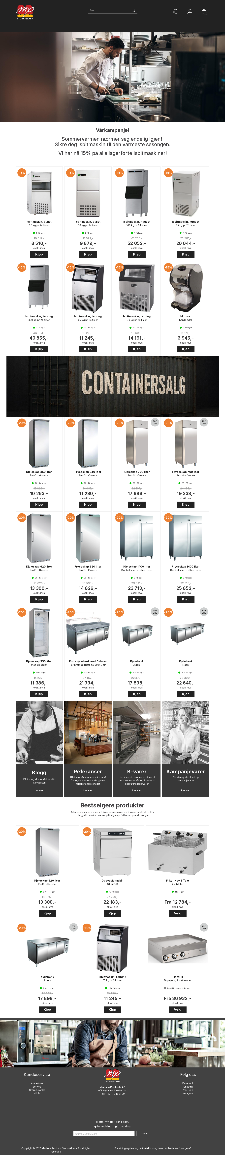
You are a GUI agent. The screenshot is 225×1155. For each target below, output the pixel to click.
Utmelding (124, 1126)
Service (37, 1086)
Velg (178, 913)
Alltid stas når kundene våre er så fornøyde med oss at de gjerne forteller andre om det (88, 780)
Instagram (188, 1093)
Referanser (88, 772)
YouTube (188, 1090)
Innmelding (104, 1126)
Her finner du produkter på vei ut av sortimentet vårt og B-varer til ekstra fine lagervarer (137, 780)
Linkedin (188, 1086)
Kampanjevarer (185, 772)
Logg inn (189, 12)
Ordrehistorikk (37, 1090)
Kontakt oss (37, 1083)
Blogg (39, 773)
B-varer (137, 772)
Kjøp (39, 254)
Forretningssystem (124, 1148)
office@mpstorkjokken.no (112, 1090)
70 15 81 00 (118, 1093)
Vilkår (37, 1093)
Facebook (188, 1083)
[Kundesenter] (175, 11)
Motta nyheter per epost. (112, 1121)
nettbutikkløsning (148, 1148)
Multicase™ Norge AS (179, 1148)
